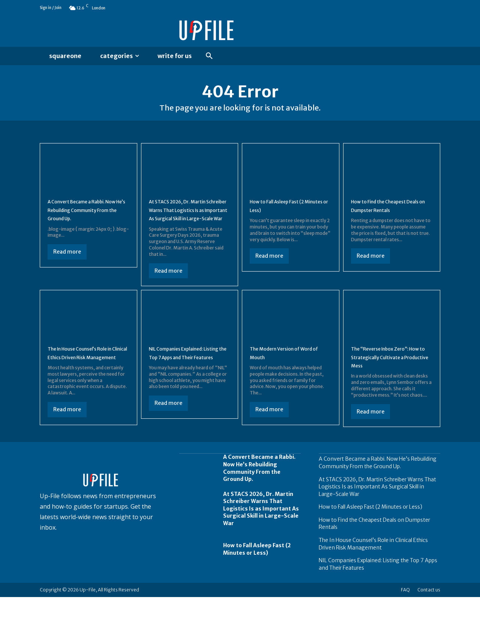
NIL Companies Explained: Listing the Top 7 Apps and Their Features (186, 380)
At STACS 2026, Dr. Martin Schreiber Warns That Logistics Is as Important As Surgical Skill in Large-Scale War (188, 224)
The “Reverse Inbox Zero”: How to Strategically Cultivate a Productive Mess (390, 380)
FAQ (405, 620)
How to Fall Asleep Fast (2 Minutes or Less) (285, 212)
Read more (67, 266)
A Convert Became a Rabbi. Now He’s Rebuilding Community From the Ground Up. (377, 492)
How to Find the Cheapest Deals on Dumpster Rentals (388, 212)
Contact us (428, 620)
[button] (209, 56)
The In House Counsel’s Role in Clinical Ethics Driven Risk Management (87, 380)
